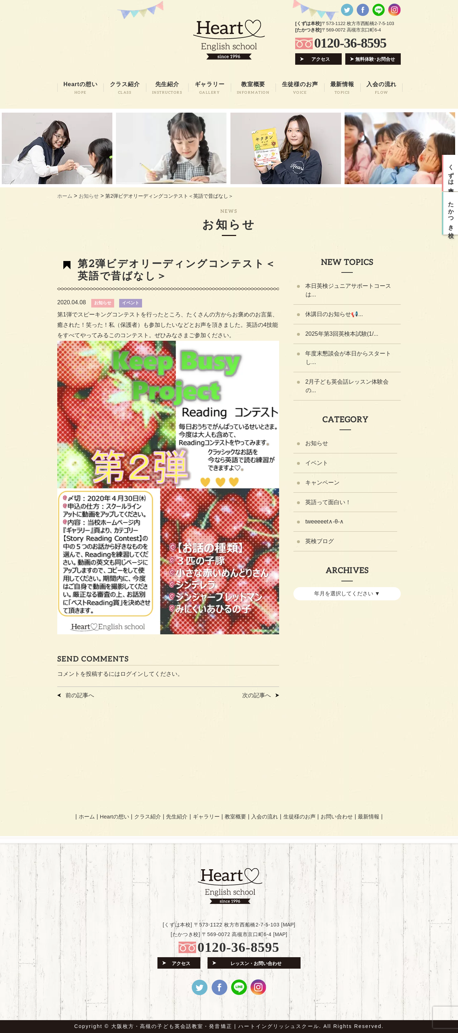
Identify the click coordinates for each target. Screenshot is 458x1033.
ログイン (131, 674)
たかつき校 (451, 213)
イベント (130, 302)
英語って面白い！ (328, 503)
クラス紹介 (147, 816)
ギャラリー (206, 816)
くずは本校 (451, 173)
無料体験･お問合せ (375, 59)
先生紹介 (177, 816)
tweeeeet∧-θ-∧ (324, 522)
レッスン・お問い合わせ (256, 963)
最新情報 (368, 816)
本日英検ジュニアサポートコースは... (348, 290)
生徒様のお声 (299, 816)
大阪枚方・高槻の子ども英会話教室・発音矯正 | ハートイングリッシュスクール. (216, 1026)
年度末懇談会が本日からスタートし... (348, 357)
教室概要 (235, 816)
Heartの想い (115, 816)
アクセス (320, 59)
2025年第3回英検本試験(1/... (342, 334)
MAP (288, 925)
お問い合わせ (336, 816)
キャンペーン (322, 483)
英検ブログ (319, 542)
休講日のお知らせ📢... (334, 314)
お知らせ (102, 302)
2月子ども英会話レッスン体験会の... (347, 386)
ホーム (87, 816)
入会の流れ (264, 816)
